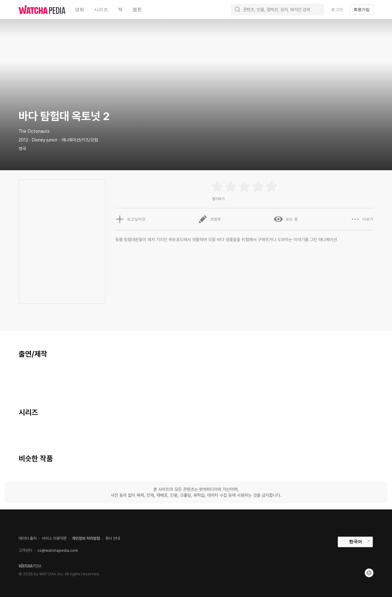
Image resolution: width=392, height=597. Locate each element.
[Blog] (369, 573)
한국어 (355, 541)
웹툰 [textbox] (137, 9)
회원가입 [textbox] (362, 9)
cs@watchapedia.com (57, 550)
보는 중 (286, 219)
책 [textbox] (120, 9)
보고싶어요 (130, 219)
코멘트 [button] (209, 219)
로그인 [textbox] (337, 9)
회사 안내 (112, 538)
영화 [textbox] (79, 9)
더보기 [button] (362, 219)
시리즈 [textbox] (101, 9)
